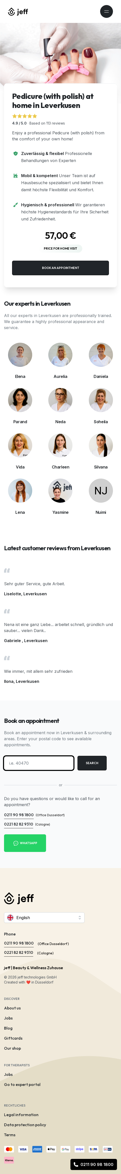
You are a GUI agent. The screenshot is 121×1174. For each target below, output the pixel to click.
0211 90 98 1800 (93, 1164)
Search (92, 763)
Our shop (12, 1048)
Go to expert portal (22, 1084)
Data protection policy (25, 1124)
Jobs (8, 1018)
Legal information (21, 1114)
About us (12, 1007)
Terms (9, 1134)
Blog (8, 1028)
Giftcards (13, 1038)
